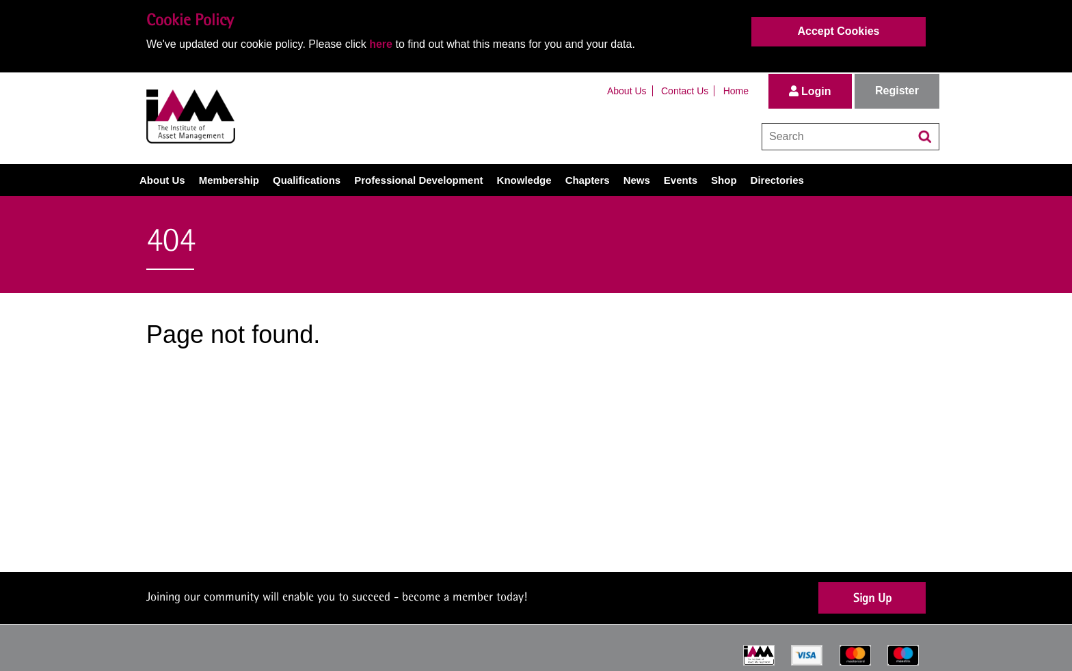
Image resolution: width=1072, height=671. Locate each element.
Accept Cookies (838, 31)
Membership (229, 180)
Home (736, 90)
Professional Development (418, 180)
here (380, 44)
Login (810, 91)
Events (680, 180)
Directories (777, 180)
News (637, 180)
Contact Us (684, 90)
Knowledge (524, 180)
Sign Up (872, 597)
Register (897, 90)
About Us (627, 90)
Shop (724, 180)
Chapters (587, 180)
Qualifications (306, 180)
